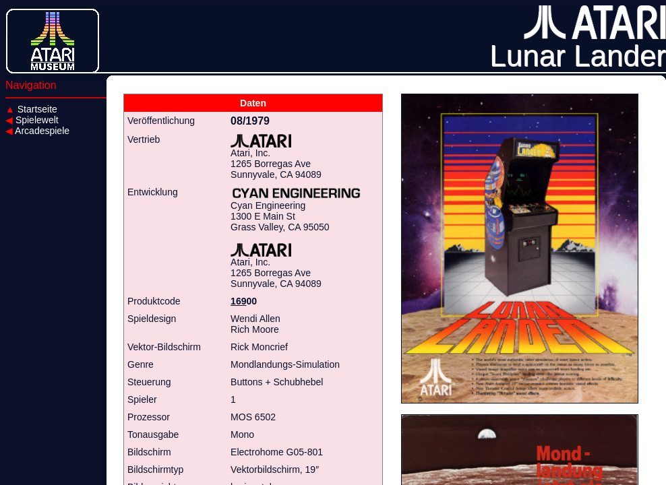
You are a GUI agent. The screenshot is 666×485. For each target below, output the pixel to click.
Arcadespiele (37, 130)
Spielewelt (32, 120)
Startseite (31, 109)
